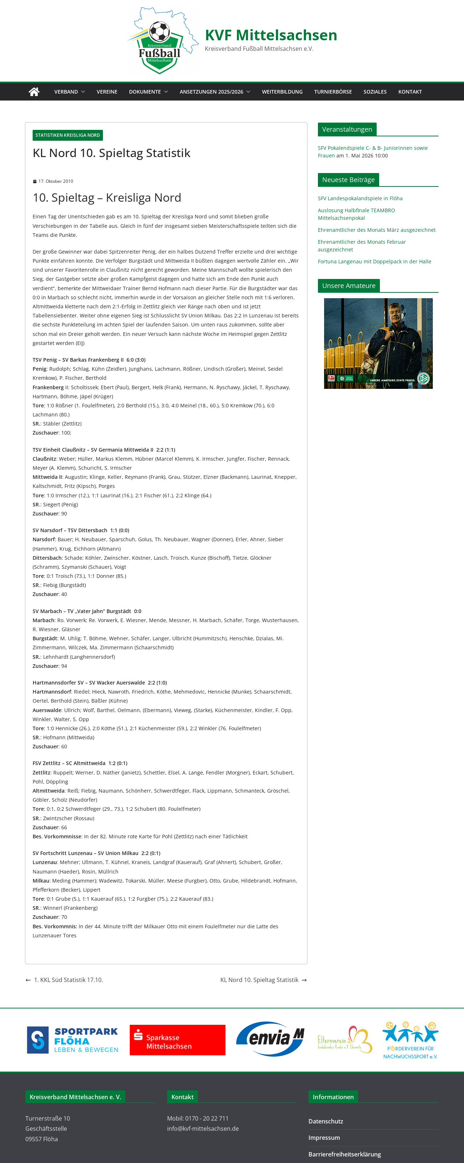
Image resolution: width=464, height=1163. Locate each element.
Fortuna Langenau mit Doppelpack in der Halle (374, 261)
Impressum (324, 1138)
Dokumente (145, 91)
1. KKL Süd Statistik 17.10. (64, 980)
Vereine (107, 91)
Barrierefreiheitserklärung (344, 1154)
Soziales (375, 91)
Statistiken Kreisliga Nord (68, 135)
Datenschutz (325, 1121)
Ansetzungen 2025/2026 (211, 91)
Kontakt (410, 91)
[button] (81, 92)
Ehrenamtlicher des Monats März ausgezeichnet (377, 229)
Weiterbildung (282, 91)
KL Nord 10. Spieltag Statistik (263, 980)
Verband (66, 91)
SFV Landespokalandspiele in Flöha (360, 198)
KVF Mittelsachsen (271, 35)
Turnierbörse (333, 91)
